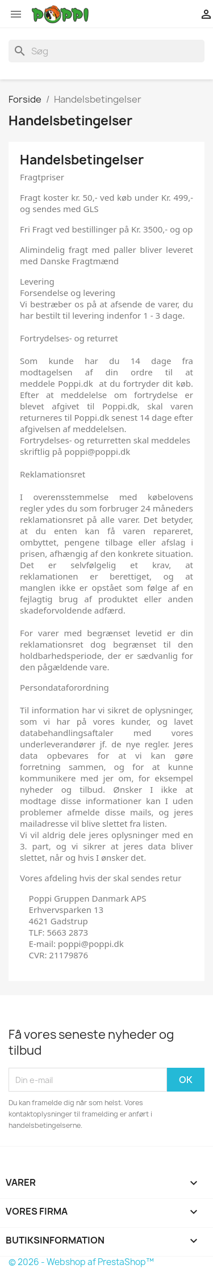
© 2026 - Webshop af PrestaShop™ (81, 1262)
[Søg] (106, 51)
